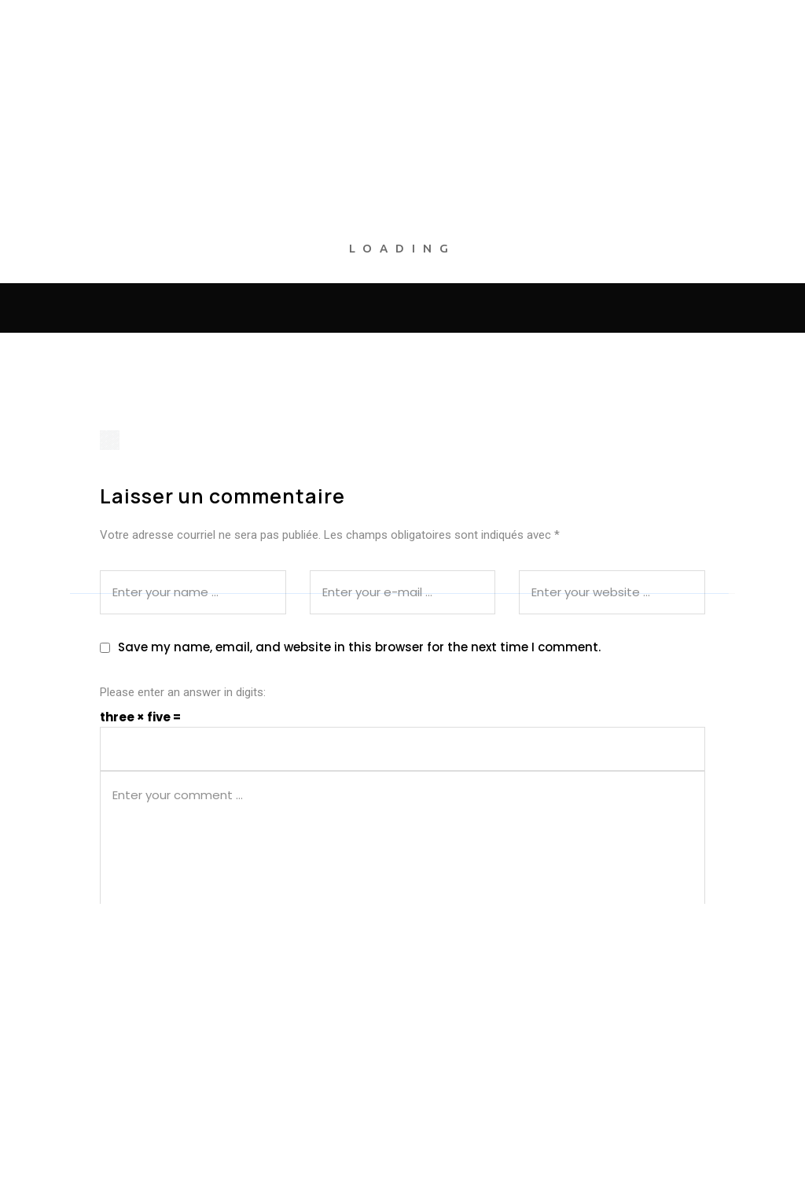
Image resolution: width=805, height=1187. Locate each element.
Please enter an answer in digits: (183, 692)
